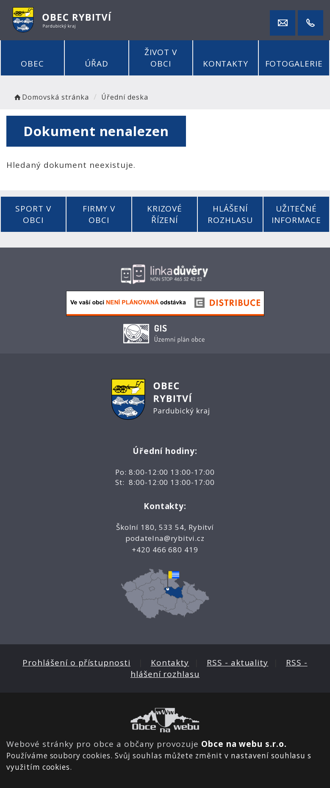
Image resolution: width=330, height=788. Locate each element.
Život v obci (160, 58)
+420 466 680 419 (165, 549)
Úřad (96, 63)
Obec (32, 63)
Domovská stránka (51, 97)
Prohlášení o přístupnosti (76, 662)
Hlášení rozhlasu (230, 214)
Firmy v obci (99, 214)
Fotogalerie (294, 63)
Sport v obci (33, 214)
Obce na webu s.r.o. (244, 743)
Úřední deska (124, 97)
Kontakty (226, 63)
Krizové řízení (165, 214)
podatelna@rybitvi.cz (165, 538)
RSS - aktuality (237, 662)
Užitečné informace (296, 214)
